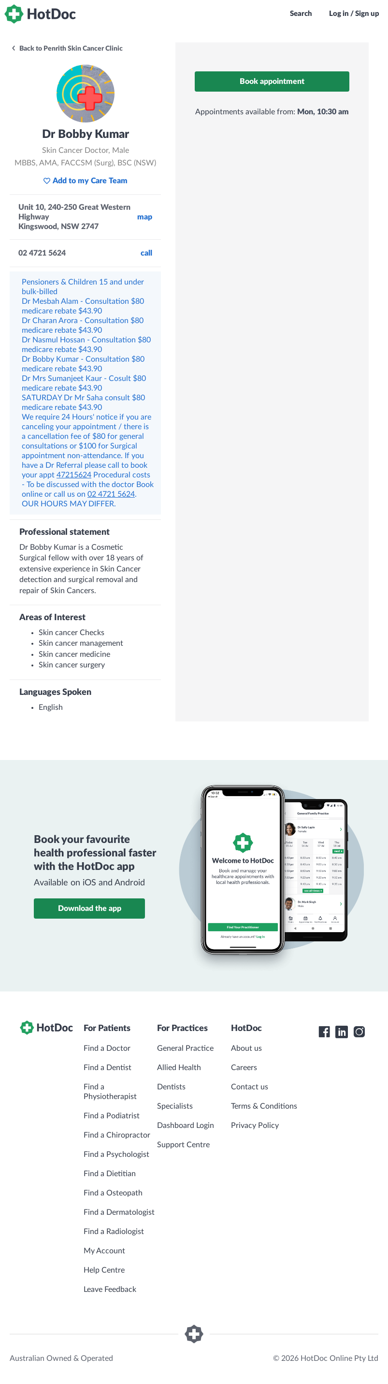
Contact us (249, 1087)
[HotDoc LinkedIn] (341, 1032)
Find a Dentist (107, 1068)
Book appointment (272, 81)
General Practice (185, 1048)
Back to (67, 48)
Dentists (171, 1087)
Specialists (175, 1106)
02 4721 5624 (111, 494)
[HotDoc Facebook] (324, 1032)
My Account (104, 1251)
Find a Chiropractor (117, 1135)
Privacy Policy (255, 1125)
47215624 (74, 475)
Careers (244, 1068)
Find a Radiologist (114, 1231)
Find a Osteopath (113, 1193)
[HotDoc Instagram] (359, 1032)
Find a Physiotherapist (110, 1091)
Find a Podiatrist (112, 1116)
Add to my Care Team (85, 181)
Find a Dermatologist (119, 1212)
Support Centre (183, 1145)
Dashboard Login (185, 1125)
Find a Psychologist (116, 1154)
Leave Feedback (110, 1289)
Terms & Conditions (264, 1106)
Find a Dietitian (110, 1174)
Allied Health (179, 1068)
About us (246, 1048)
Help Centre (104, 1270)
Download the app (89, 908)
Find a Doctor (107, 1048)
